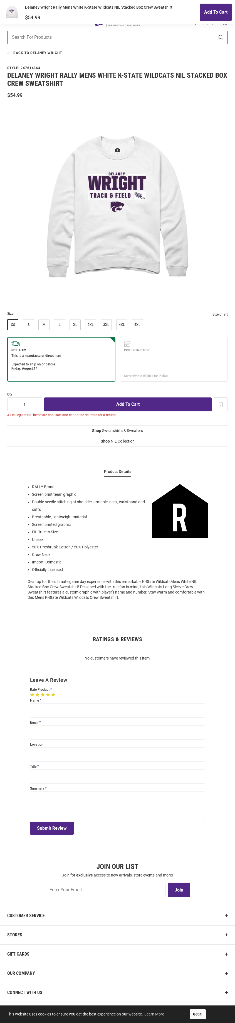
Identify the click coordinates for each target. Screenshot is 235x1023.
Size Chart (220, 314)
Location (36, 744)
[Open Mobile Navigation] (10, 22)
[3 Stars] (43, 695)
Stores (14, 934)
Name (34, 700)
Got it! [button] (197, 1014)
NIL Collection (118, 441)
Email (34, 722)
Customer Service (26, 915)
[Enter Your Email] (105, 890)
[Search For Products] (104, 37)
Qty (9, 394)
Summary (37, 788)
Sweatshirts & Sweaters (117, 430)
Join (179, 890)
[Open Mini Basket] (224, 21)
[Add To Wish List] (221, 404)
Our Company (21, 973)
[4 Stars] (48, 695)
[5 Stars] (53, 695)
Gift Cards (18, 954)
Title (33, 766)
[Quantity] (24, 404)
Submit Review (52, 828)
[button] (196, 22)
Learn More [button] (154, 1014)
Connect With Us (24, 992)
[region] (118, 541)
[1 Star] (32, 695)
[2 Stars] (38, 695)
